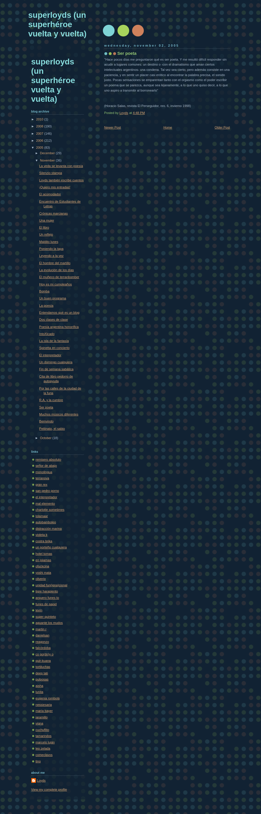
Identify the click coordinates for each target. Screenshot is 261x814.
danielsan (42, 635)
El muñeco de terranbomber (59, 277)
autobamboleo (46, 522)
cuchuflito (42, 729)
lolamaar (42, 516)
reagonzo (42, 641)
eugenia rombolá (48, 698)
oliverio (41, 578)
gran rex (42, 484)
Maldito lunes (48, 241)
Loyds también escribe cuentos (61, 180)
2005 (40, 147)
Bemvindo (46, 421)
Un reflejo (46, 234)
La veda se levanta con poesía (61, 166)
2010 (40, 119)
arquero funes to (47, 597)
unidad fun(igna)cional (52, 585)
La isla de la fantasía (54, 341)
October (46, 438)
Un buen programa (52, 298)
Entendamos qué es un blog (59, 312)
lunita (39, 692)
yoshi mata (43, 572)
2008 (40, 126)
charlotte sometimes (50, 509)
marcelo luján (45, 742)
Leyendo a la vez (51, 255)
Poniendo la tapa (51, 248)
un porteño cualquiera (51, 547)
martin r (41, 629)
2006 (40, 140)
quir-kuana (43, 660)
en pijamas (43, 560)
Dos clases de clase (53, 319)
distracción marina (49, 528)
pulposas (42, 679)
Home (167, 127)
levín (39, 610)
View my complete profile (49, 789)
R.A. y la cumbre (51, 400)
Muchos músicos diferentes (58, 414)
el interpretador (46, 497)
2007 (40, 133)
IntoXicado (46, 334)
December (48, 153)
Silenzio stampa (50, 173)
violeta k (42, 534)
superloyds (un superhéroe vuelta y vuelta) (57, 24)
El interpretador (50, 355)
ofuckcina (42, 566)
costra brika (44, 541)
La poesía (46, 305)
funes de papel (46, 604)
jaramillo (42, 717)
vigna (39, 723)
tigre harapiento (47, 591)
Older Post (222, 127)
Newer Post (112, 127)
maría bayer (44, 711)
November (48, 160)
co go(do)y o (44, 654)
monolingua (44, 472)
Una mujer (46, 220)
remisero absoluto (48, 459)
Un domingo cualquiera (55, 362)
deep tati (42, 673)
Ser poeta (46, 407)
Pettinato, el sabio (52, 428)
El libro (44, 227)
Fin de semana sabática (56, 369)
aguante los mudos (49, 622)
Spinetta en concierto (54, 348)
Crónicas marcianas (53, 213)
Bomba (44, 291)
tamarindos (44, 736)
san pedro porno (47, 490)
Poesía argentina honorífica (59, 327)
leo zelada (43, 748)
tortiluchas (43, 667)
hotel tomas (44, 553)
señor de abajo (46, 465)
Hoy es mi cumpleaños (55, 284)
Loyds (41, 780)
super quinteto (46, 616)
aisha (39, 685)
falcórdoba (43, 648)
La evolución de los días (56, 270)
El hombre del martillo (54, 263)
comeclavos (44, 755)
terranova (42, 478)
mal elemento (45, 503)
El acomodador (50, 194)
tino (38, 761)
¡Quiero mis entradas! (54, 187)
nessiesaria (44, 704)
